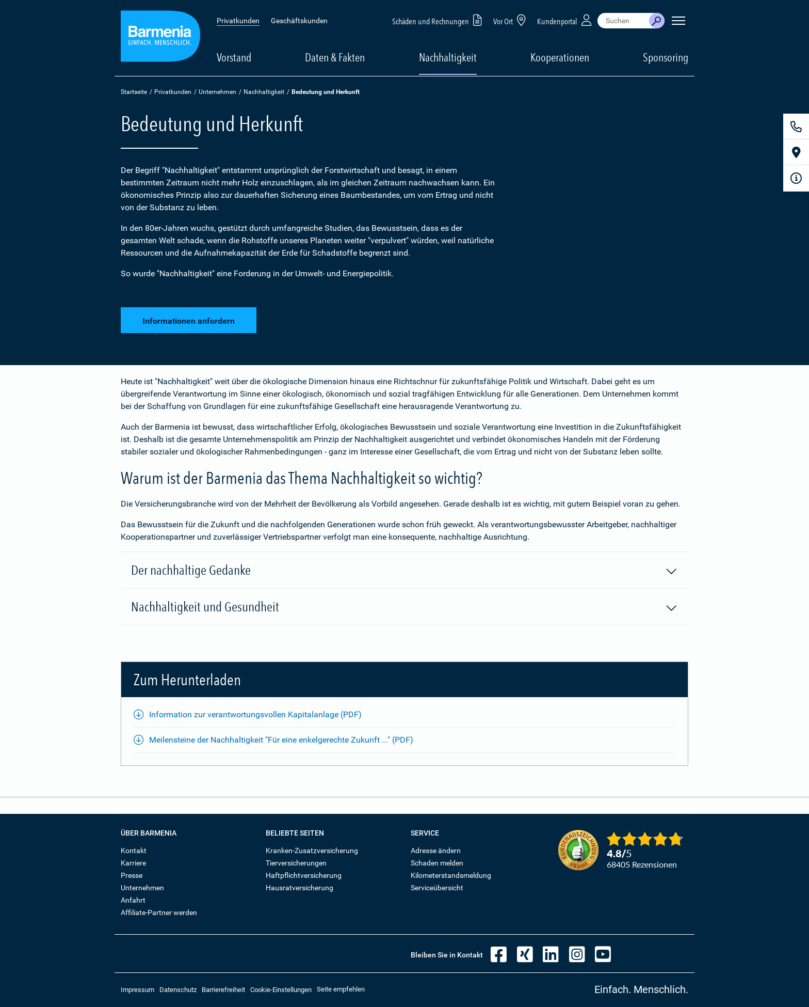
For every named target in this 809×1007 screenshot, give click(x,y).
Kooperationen (559, 57)
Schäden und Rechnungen (439, 19)
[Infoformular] (796, 178)
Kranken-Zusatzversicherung (312, 850)
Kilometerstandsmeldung (451, 875)
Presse (131, 875)
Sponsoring (665, 57)
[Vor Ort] (796, 152)
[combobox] (623, 20)
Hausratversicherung (299, 888)
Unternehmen (217, 92)
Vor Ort (511, 19)
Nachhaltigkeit (264, 92)
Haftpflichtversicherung (304, 875)
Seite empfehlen (341, 989)
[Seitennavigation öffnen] (678, 20)
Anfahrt (133, 900)
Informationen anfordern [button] (188, 319)
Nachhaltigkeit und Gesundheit (404, 607)
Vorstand (234, 57)
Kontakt (134, 850)
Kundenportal (565, 19)
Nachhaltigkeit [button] (448, 57)
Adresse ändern (436, 850)
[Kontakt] (796, 126)
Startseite (134, 92)
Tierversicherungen (296, 863)
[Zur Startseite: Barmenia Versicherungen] (160, 38)
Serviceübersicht (437, 888)
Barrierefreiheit (223, 990)
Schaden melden (437, 863)
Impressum (137, 990)
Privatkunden (238, 21)
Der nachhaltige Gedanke (404, 570)
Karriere (133, 863)
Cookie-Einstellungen (281, 990)
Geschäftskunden (299, 21)
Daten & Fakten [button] (335, 57)
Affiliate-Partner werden (159, 912)
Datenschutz (178, 990)
